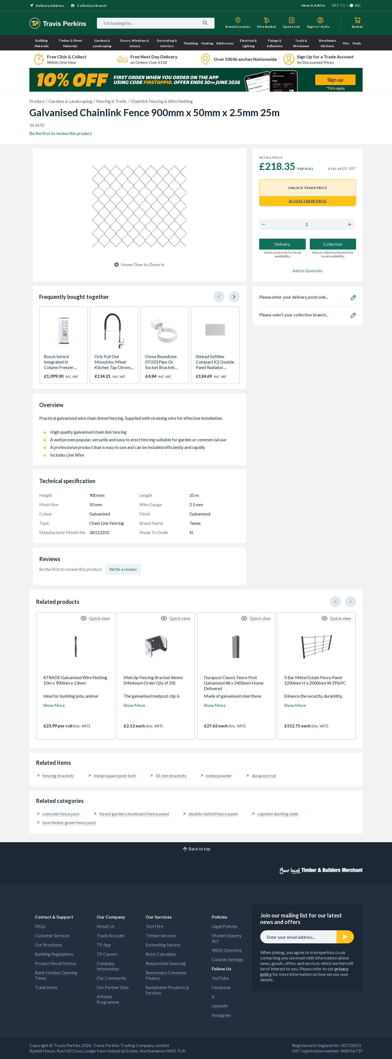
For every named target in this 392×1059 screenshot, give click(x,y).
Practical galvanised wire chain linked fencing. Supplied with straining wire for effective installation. (139, 420)
